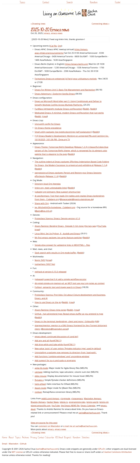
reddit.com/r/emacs (50, 398)
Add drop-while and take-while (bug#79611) (55, 344)
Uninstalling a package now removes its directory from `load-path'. (66, 352)
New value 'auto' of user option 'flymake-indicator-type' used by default (68, 348)
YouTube (102, 226)
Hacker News (53, 402)
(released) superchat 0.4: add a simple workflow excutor (60, 279)
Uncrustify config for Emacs (47, 124)
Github (23, 443)
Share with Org (42, 203)
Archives (25, 437)
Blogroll (67, 437)
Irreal (44, 116)
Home (4, 437)
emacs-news (56, 33)
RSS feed (59, 437)
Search (70, 2)
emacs (47, 33)
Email (4, 443)
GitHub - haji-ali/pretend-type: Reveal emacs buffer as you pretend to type (69, 313)
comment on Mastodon (49, 426)
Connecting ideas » (100, 23)
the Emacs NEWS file (70, 405)
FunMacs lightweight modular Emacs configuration (58, 108)
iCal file (53, 45)
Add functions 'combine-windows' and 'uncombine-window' (62, 356)
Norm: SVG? (40, 260)
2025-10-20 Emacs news (50, 30)
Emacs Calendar (88, 405)
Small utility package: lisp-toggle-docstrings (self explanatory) (63, 131)
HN (97, 321)
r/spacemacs (77, 398)
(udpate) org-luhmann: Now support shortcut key (57, 191)
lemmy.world (92, 402)
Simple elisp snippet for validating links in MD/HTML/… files (62, 245)
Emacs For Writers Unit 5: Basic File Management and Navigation (65, 89)
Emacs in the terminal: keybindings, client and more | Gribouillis (64, 321)
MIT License (17, 452)
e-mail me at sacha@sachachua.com (80, 426)
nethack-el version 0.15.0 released (50, 271)
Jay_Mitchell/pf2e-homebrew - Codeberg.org (55, 207)
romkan (38, 392)
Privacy (33, 437)
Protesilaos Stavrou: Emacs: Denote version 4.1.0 (57, 218)
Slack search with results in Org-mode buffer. (56, 252)
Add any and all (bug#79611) (48, 340)
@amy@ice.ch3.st (43, 211)
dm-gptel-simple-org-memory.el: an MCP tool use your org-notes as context (70, 283)
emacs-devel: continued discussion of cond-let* (56, 336)
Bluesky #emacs (38, 402)
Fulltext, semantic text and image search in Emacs (58, 287)
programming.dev (77, 402)
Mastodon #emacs (92, 398)
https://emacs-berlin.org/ (76, 64)
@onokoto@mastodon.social (54, 329)
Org (59, 45)
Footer (118, 2)
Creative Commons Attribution (117, 452)
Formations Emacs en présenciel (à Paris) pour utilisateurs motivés (66, 78)
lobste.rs (64, 402)
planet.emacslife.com (40, 405)
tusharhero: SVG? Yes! (45, 264)
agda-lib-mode (41, 368)
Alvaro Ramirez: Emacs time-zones (50, 309)
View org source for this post (44, 422)
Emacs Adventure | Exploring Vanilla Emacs (55, 93)
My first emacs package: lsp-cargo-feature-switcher (58, 237)
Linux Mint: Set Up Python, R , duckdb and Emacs (57, 233)
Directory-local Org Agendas (48, 183)
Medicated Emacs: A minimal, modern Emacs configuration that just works (69, 112)
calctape (38, 372)
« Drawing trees (38, 23)
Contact (45, 2)
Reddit (86, 108)
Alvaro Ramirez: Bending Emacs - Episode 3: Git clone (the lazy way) (66, 226)
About (11, 437)
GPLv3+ (101, 448)
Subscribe (49, 437)
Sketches (85, 437)
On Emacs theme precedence (48, 127)
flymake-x (39, 380)
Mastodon (13, 443)
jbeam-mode (40, 388)
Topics (22, 2)
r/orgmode (65, 398)
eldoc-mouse (40, 376)
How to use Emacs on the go (48, 302)
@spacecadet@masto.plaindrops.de (76, 199)
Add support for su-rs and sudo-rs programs (55, 360)
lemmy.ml (103, 402)
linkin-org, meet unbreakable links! (51, 187)
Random (94, 2)
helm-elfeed (40, 384)
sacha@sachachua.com (89, 412)
